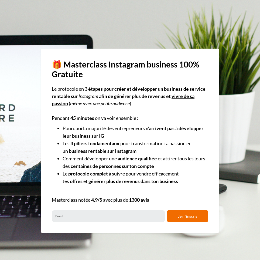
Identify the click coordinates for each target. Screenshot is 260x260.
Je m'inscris (187, 216)
